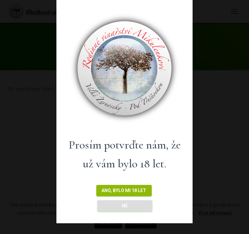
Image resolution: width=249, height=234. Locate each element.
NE (125, 205)
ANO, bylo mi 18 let (123, 190)
